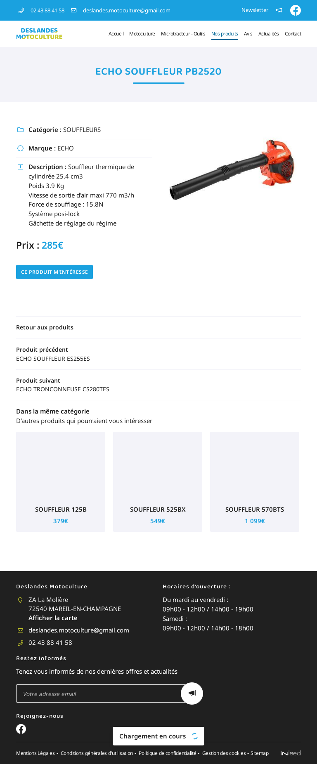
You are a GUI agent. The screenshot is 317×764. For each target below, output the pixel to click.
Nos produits (224, 33)
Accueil (116, 33)
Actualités (268, 33)
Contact (293, 33)
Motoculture (142, 33)
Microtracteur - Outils (183, 33)
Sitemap (267, 736)
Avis (248, 33)
